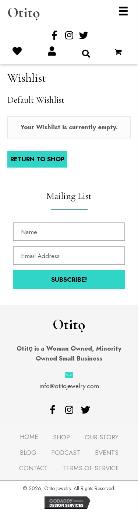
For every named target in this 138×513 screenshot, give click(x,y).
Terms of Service (91, 468)
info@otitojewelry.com (69, 386)
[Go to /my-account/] (51, 51)
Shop (61, 437)
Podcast (65, 453)
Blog (28, 453)
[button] (54, 35)
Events (106, 453)
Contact (33, 468)
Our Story (101, 437)
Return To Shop (37, 159)
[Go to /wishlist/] (17, 51)
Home (29, 437)
